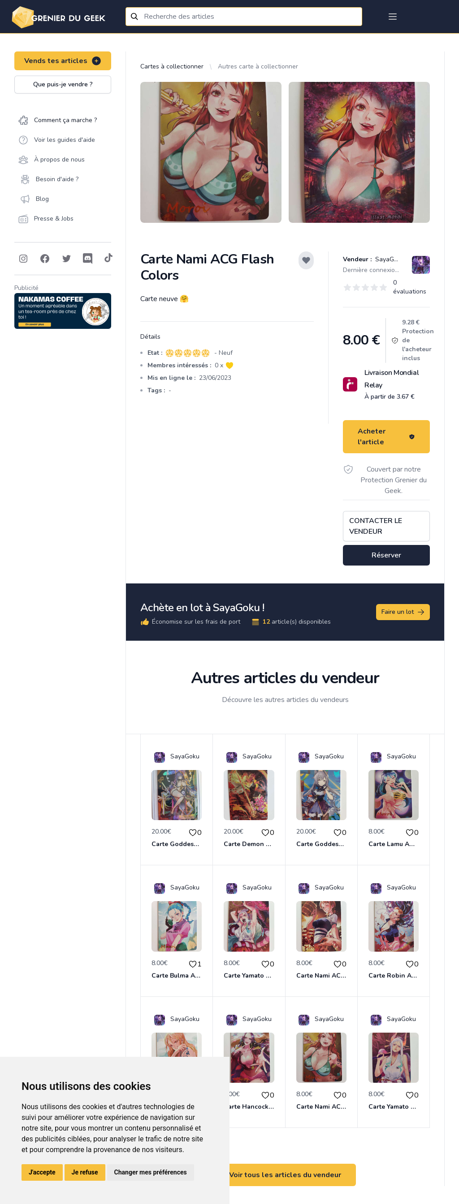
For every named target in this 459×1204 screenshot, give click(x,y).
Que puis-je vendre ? (63, 84)
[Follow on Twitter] (66, 258)
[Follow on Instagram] (23, 258)
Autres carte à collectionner (258, 66)
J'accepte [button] (42, 1172)
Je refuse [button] (85, 1172)
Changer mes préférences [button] (150, 1172)
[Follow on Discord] (88, 258)
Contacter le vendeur (375, 526)
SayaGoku (388, 259)
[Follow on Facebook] (45, 258)
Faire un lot (403, 612)
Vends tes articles (63, 60)
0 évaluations (409, 287)
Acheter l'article (386, 436)
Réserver (386, 555)
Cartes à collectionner (172, 66)
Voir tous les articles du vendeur (285, 1175)
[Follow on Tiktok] (108, 258)
